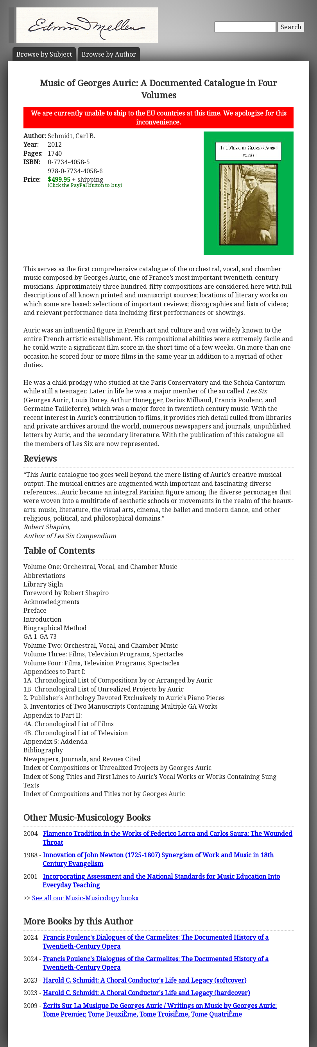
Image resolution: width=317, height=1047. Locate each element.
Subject (44, 54)
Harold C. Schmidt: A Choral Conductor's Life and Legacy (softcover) (144, 980)
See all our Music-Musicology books (85, 898)
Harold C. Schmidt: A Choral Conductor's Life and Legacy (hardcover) (146, 992)
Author (109, 54)
